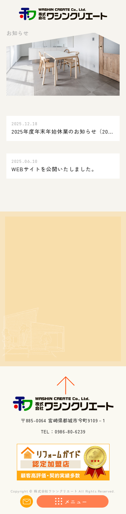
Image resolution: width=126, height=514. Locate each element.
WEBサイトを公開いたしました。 (54, 169)
